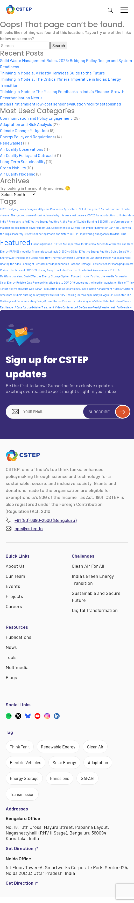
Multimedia (17, 668)
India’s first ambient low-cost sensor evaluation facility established (60, 103)
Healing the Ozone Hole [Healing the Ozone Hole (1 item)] (30, 257)
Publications (18, 638)
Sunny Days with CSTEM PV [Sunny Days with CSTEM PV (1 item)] (49, 295)
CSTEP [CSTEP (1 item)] (74, 234)
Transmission (24, 799)
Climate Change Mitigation (24, 130)
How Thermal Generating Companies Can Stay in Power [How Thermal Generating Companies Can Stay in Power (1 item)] (78, 257)
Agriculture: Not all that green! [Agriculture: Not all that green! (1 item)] (82, 209)
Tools (11, 658)
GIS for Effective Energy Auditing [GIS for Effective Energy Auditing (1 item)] (90, 251)
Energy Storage (26, 782)
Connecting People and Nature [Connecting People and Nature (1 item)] (50, 234)
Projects (14, 597)
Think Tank (21, 748)
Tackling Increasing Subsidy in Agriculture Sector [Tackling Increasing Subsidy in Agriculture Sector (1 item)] (96, 295)
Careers (14, 607)
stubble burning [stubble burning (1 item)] (22, 295)
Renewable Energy (64, 748)
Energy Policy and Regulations (27, 136)
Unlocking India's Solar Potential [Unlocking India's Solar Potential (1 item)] (95, 301)
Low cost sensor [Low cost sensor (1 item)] (101, 263)
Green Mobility (13, 167)
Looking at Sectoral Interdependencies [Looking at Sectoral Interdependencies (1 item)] (45, 263)
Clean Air (104, 748)
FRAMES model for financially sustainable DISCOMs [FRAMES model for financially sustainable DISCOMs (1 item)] (39, 251)
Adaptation (106, 765)
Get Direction (22, 854)
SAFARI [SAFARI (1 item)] (39, 288)
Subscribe (106, 412)
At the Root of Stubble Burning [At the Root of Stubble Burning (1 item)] (78, 221)
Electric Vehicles (27, 765)
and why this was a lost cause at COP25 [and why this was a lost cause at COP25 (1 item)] (72, 215)
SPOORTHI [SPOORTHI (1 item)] (126, 288)
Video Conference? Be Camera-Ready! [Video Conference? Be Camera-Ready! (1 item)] (78, 307)
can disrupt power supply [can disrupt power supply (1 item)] (30, 227)
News (11, 648)
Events (13, 587)
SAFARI (95, 782)
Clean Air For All (88, 567)
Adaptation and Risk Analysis (26, 124)
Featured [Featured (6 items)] (15, 242)
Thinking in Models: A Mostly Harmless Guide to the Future (52, 72)
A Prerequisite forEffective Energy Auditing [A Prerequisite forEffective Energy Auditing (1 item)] (33, 221)
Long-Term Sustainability (22, 161)
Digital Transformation (95, 611)
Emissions (65, 782)
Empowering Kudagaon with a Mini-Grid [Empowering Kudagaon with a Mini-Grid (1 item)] (102, 234)
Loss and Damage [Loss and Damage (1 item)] (80, 263)
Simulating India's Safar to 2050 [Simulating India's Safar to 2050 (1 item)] (62, 288)
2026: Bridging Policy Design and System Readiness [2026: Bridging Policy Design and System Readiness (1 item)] (31, 209)
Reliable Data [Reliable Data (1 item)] (24, 282)
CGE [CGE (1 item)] (48, 227)
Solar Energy (70, 765)
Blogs (11, 678)
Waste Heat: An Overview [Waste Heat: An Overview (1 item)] (117, 307)
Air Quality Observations (21, 149)
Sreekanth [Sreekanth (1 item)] (6, 295)
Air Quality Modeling (18, 173)
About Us (15, 567)
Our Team (15, 577)
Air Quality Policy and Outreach (27, 155)
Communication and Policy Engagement (36, 118)
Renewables (11, 142)
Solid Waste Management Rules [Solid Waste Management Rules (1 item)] (100, 288)
